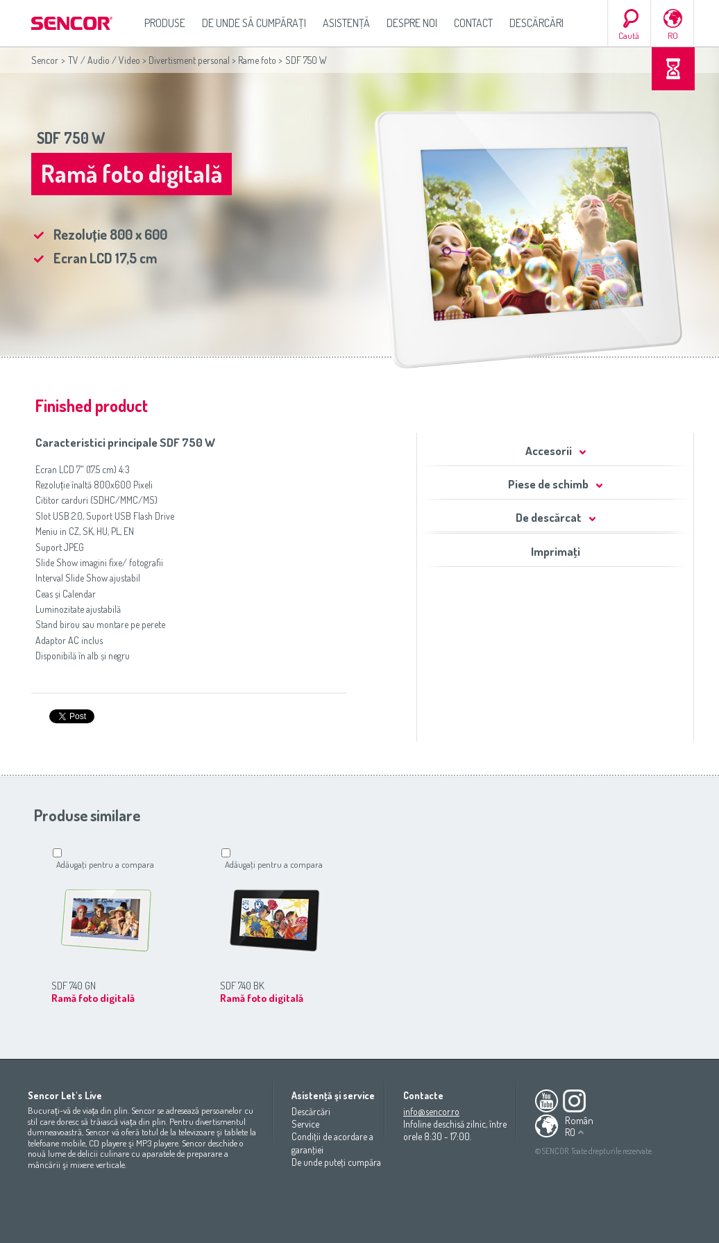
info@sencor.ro (431, 1111)
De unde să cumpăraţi (254, 23)
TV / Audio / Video (104, 60)
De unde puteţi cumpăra (336, 1162)
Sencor (44, 60)
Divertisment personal (189, 60)
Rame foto (257, 60)
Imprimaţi (555, 551)
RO (673, 35)
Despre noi (412, 23)
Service (305, 1124)
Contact (473, 23)
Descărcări (536, 23)
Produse (164, 23)
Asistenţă (346, 23)
